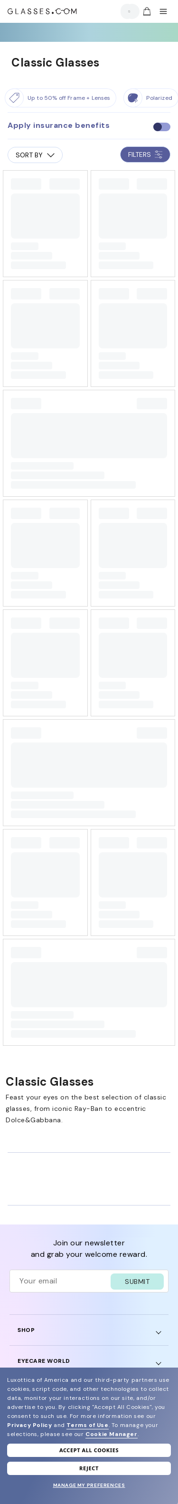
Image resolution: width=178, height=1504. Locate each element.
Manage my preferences (89, 1485)
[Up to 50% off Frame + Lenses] (60, 97)
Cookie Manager (111, 1434)
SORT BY (35, 155)
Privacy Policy (29, 1425)
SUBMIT (137, 1281)
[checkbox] (161, 127)
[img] (147, 11)
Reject (89, 1468)
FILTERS (145, 154)
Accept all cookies (89, 1450)
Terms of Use (87, 1425)
